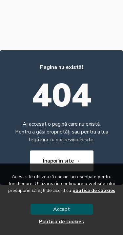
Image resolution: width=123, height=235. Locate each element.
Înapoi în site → (61, 160)
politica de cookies (93, 190)
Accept (61, 209)
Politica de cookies (61, 221)
